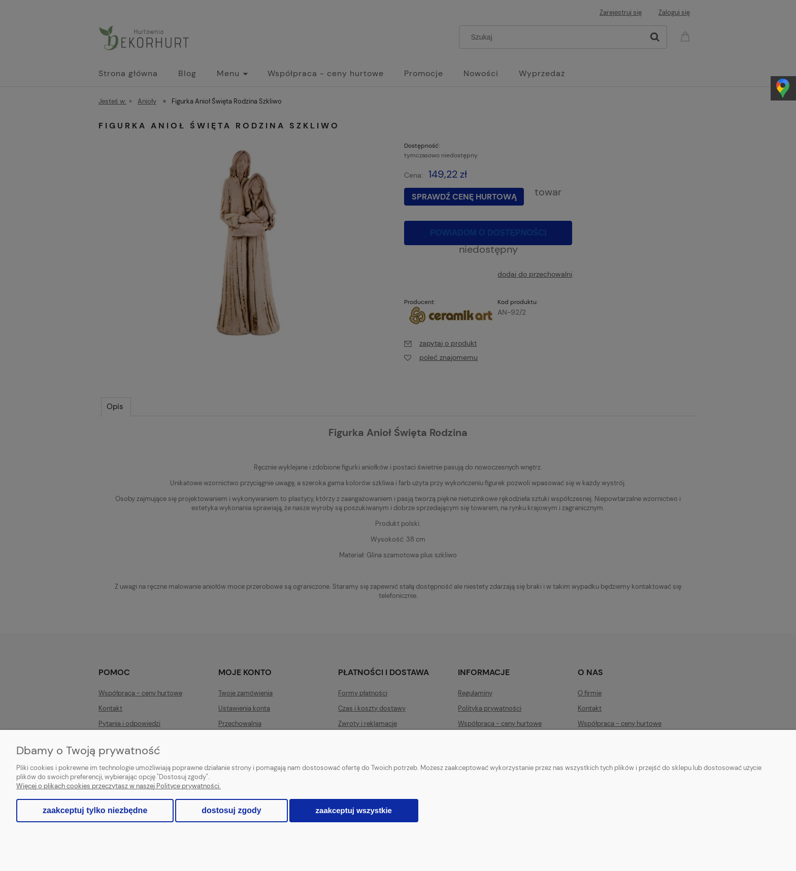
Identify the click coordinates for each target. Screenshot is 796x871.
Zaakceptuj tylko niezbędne (95, 810)
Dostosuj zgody (231, 810)
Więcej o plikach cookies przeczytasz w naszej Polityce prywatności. (118, 786)
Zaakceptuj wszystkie (354, 810)
